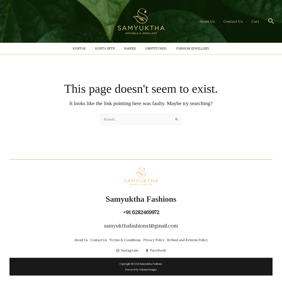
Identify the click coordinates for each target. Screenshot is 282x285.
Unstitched (164, 48)
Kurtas (63, 48)
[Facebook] (156, 250)
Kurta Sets (97, 48)
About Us (211, 21)
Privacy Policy (159, 236)
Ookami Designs (148, 269)
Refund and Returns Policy (200, 236)
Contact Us (235, 21)
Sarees (130, 48)
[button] (271, 21)
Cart (256, 21)
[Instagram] (127, 250)
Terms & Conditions (125, 236)
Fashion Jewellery (208, 48)
